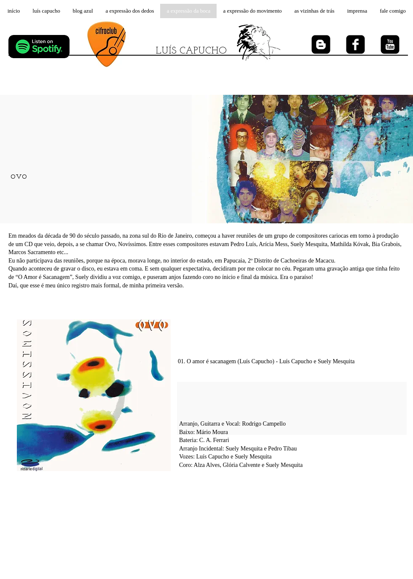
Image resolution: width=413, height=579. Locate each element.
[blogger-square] (320, 44)
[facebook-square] (355, 44)
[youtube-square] (390, 44)
